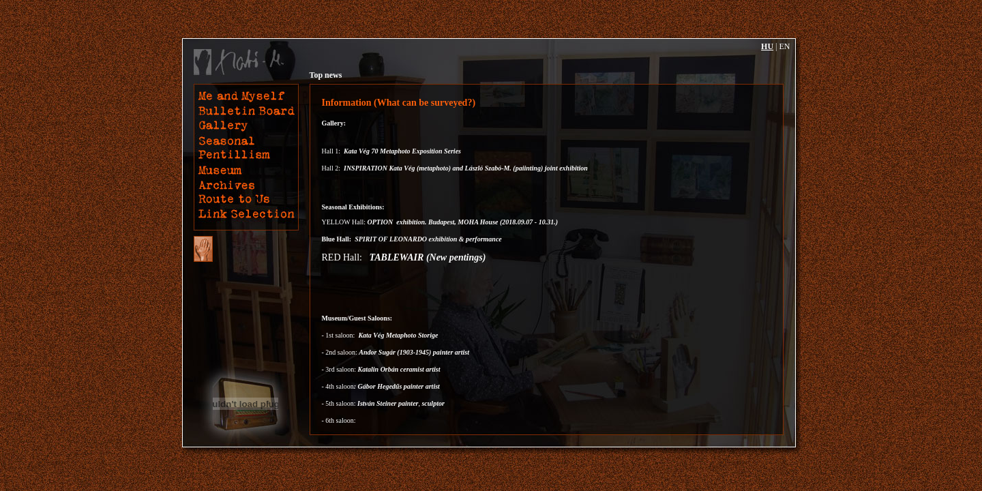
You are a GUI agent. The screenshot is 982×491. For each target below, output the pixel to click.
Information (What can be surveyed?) (399, 103)
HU (767, 46)
